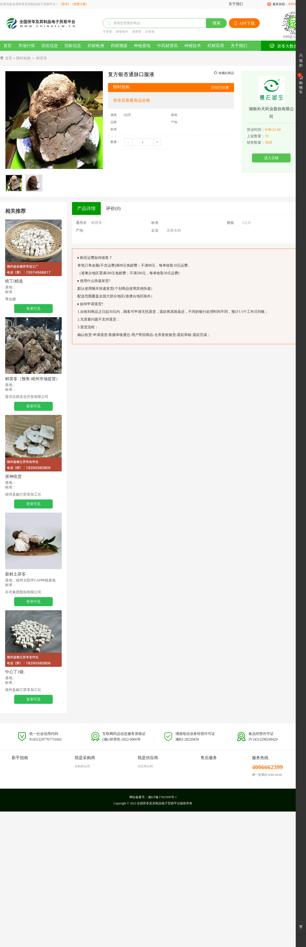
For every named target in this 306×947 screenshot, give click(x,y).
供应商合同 (145, 766)
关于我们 (236, 4)
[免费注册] (79, 4)
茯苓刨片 (122, 31)
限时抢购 (23, 58)
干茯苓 (107, 31)
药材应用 (216, 45)
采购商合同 (82, 766)
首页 (7, 45)
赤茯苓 (136, 31)
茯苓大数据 (283, 45)
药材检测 (96, 45)
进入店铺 (271, 158)
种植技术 (192, 45)
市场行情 (26, 45)
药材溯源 (119, 45)
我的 (301, 60)
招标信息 (73, 45)
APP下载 (244, 23)
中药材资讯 (167, 45)
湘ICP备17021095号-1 (162, 797)
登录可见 (33, 309)
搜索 (216, 23)
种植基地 (142, 45)
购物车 (301, 85)
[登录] (65, 4)
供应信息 (49, 45)
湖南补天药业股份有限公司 (271, 113)
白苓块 (150, 31)
